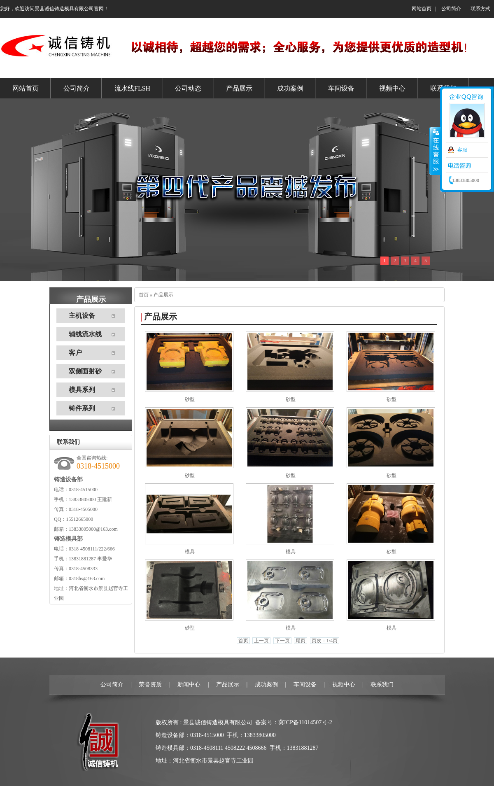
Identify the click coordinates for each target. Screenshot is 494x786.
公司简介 (451, 9)
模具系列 (82, 389)
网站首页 (421, 9)
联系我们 (382, 684)
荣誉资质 (150, 684)
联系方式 (480, 9)
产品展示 (163, 295)
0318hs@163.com (87, 578)
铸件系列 (82, 408)
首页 (144, 295)
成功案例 (266, 684)
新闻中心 (188, 684)
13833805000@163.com (93, 529)
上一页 (261, 641)
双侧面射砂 (85, 371)
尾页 (300, 641)
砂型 (190, 399)
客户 (75, 352)
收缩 (435, 151)
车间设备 (305, 684)
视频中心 (343, 684)
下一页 (282, 641)
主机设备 (82, 315)
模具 (190, 552)
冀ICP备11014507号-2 (305, 722)
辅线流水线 (85, 334)
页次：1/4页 (325, 641)
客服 (462, 150)
